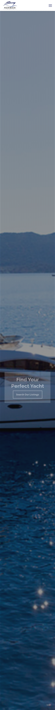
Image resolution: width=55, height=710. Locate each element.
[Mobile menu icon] (50, 5)
